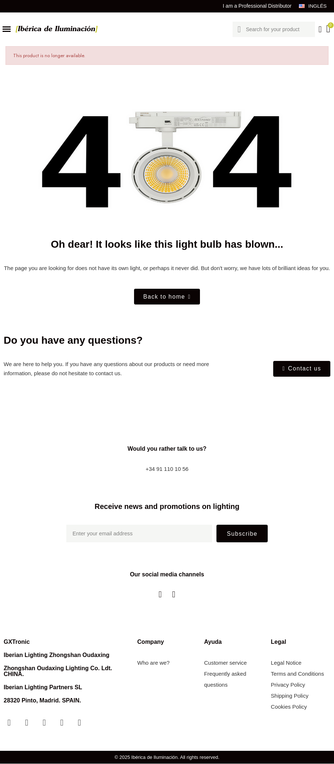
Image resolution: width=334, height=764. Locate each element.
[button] (166, 297)
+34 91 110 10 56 (166, 469)
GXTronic (17, 642)
